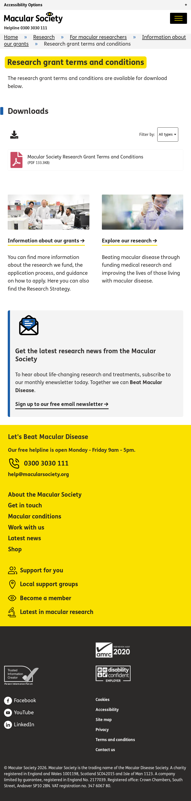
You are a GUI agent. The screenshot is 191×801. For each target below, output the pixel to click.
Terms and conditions (115, 739)
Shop (15, 549)
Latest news (24, 538)
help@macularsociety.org (38, 474)
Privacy (102, 729)
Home (11, 37)
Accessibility (107, 709)
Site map (104, 719)
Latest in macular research (56, 612)
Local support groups (49, 584)
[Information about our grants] (48, 247)
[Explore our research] (143, 247)
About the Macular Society (45, 494)
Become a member (45, 598)
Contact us (105, 749)
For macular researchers (98, 37)
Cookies (103, 699)
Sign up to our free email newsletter (62, 404)
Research (44, 37)
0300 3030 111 (33, 28)
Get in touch (25, 505)
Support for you (41, 570)
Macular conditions (34, 516)
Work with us (26, 527)
